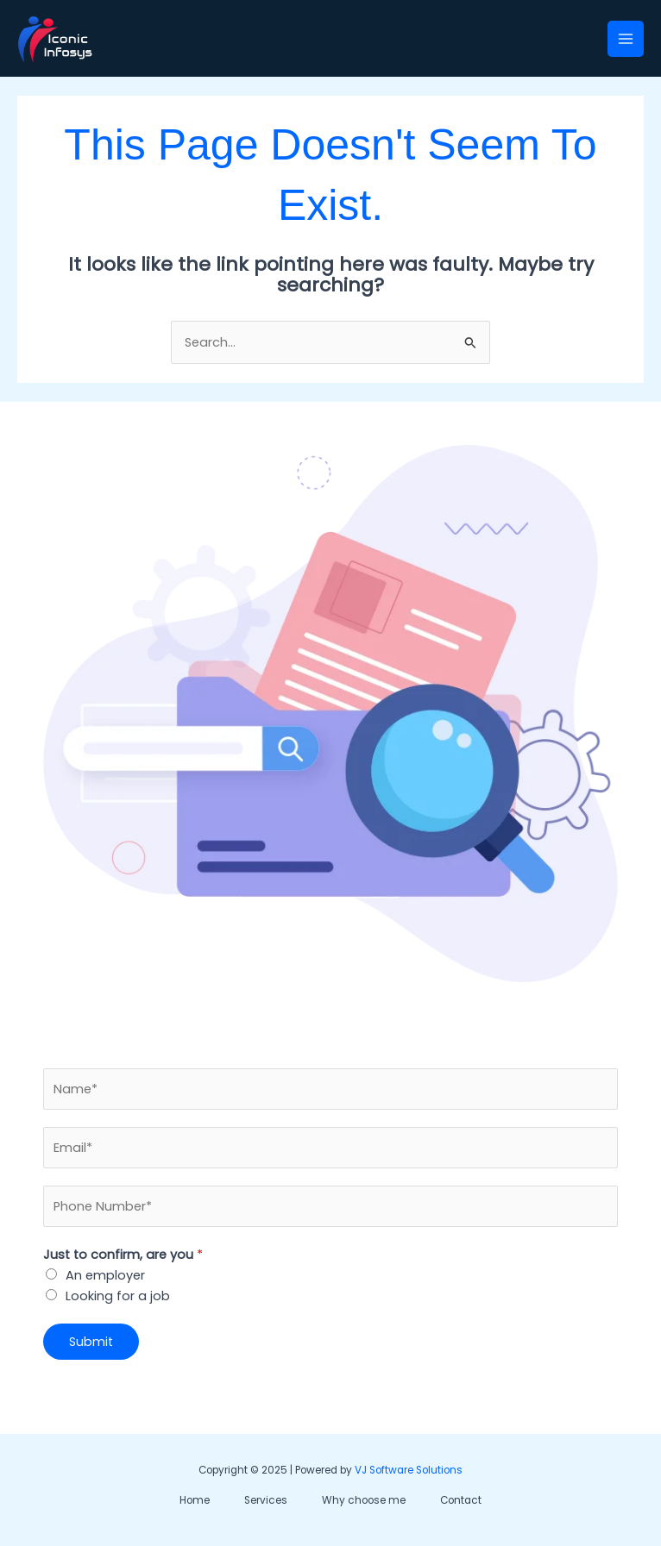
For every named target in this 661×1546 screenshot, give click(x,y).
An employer (105, 1275)
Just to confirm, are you (123, 1254)
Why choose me (364, 1500)
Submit (91, 1341)
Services (265, 1500)
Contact (461, 1500)
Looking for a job (118, 1296)
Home (194, 1500)
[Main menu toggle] (625, 39)
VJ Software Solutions (409, 1470)
